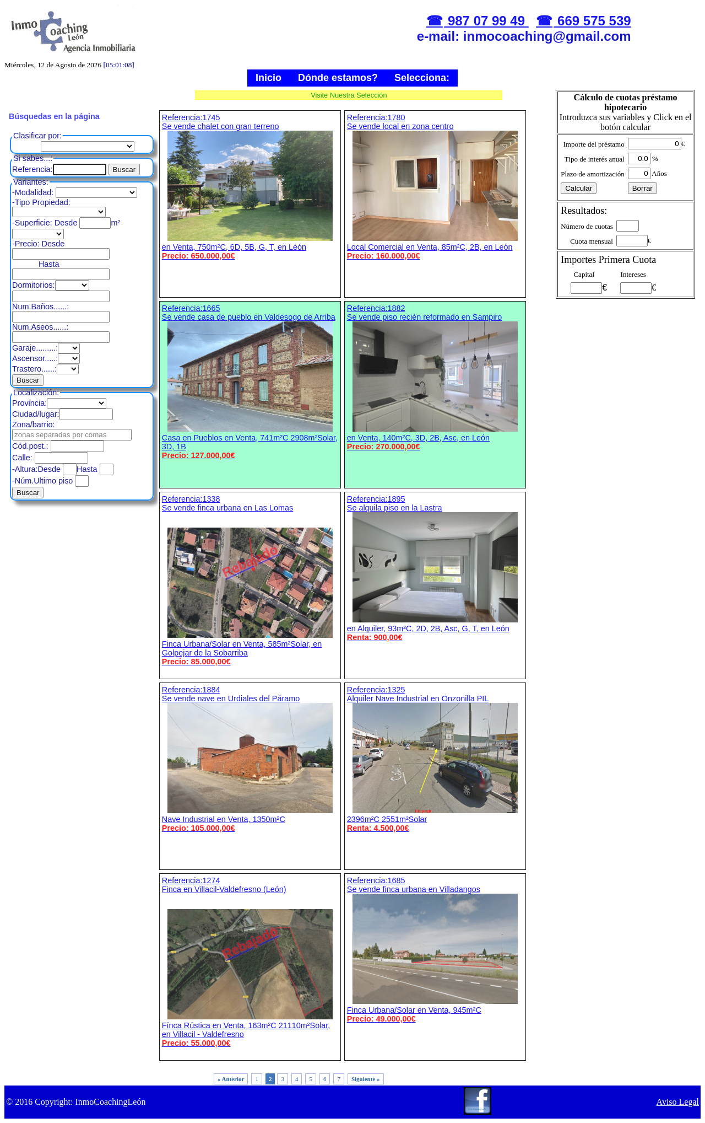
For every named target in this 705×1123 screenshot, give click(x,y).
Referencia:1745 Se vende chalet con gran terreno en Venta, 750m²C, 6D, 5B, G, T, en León (250, 186)
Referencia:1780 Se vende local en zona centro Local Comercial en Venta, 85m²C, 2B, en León (435, 186)
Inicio (268, 77)
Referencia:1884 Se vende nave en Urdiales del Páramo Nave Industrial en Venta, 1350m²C (250, 758)
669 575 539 (592, 20)
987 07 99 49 (486, 20)
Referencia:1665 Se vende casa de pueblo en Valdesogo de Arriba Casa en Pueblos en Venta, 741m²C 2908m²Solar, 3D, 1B (250, 382)
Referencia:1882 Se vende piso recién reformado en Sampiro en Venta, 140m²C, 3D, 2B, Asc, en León (435, 377)
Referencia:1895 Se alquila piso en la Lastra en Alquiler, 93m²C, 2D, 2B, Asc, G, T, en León (435, 568)
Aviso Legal (678, 1101)
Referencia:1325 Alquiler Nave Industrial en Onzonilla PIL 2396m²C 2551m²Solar (435, 758)
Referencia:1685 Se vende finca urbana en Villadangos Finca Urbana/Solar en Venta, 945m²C (435, 949)
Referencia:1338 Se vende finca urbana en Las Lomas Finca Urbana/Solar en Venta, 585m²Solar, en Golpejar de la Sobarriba (250, 580)
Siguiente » (365, 1079)
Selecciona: (421, 77)
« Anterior (231, 1079)
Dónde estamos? (338, 77)
